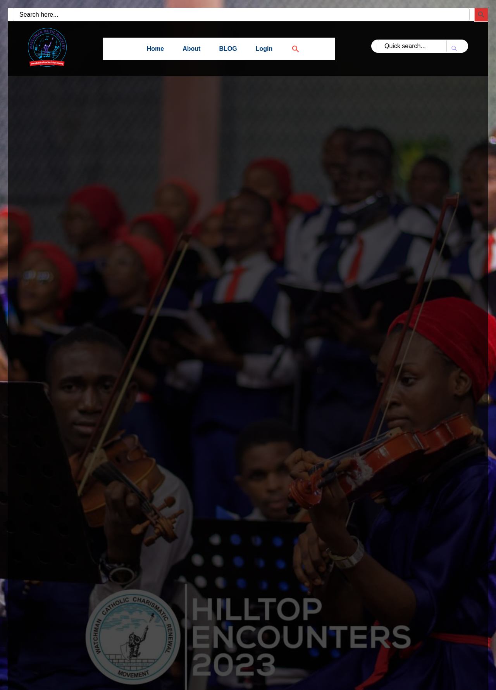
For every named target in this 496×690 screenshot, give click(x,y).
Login (264, 48)
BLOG (228, 48)
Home (155, 48)
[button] (291, 48)
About (191, 48)
